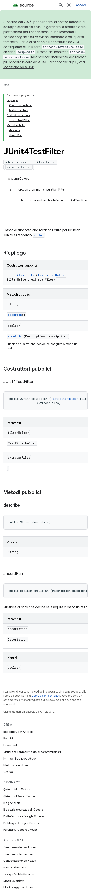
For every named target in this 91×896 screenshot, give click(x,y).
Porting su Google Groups (20, 830)
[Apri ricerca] (60, 5)
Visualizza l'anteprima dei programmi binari (32, 752)
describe (15, 315)
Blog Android (12, 803)
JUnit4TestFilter (22, 275)
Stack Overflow (13, 881)
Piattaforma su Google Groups (23, 816)
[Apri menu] (7, 5)
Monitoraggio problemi (18, 887)
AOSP (6, 85)
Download (10, 745)
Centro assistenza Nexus (19, 861)
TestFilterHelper (52, 275)
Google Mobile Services (18, 874)
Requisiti (8, 738)
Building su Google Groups (21, 823)
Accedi (81, 5)
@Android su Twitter (16, 789)
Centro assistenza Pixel (18, 854)
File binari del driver (16, 765)
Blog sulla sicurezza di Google (23, 809)
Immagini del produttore (19, 758)
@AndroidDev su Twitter (19, 796)
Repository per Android (18, 732)
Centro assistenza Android (20, 847)
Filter (39, 235)
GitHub (8, 772)
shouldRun (16, 336)
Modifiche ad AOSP (18, 67)
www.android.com (15, 867)
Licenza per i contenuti (46, 696)
